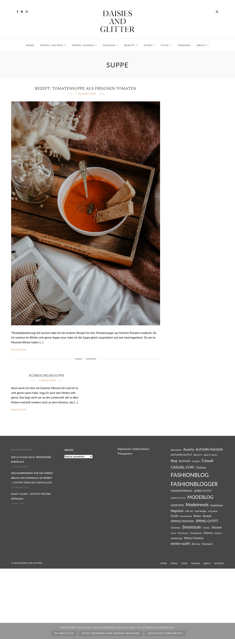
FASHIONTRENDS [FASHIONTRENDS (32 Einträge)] (181, 490)
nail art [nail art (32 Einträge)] (189, 511)
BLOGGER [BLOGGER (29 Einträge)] (184, 461)
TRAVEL (174, 563)
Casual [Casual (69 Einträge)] (207, 460)
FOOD (149, 45)
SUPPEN (91, 359)
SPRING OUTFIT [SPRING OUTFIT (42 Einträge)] (207, 521)
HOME (30, 45)
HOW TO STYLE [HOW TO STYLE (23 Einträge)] (178, 498)
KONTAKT (219, 563)
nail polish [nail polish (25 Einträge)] (212, 511)
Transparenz (124, 453)
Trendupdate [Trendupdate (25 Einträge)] (196, 533)
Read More (18, 349)
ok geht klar (64, 633)
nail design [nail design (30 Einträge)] (200, 511)
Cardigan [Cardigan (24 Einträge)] (196, 461)
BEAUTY (131, 45)
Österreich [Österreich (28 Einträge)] (207, 543)
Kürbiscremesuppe (47, 376)
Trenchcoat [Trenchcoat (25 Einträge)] (183, 533)
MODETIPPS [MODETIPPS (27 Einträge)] (177, 505)
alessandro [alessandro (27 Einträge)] (176, 449)
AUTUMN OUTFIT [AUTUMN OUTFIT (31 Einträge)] (181, 454)
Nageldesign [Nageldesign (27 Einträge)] (216, 505)
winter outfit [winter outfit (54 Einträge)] (180, 543)
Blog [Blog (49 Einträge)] (174, 461)
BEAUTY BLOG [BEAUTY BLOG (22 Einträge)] (210, 455)
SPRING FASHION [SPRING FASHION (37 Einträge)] (182, 521)
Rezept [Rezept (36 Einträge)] (207, 516)
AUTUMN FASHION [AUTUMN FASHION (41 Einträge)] (209, 449)
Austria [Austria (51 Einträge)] (188, 449)
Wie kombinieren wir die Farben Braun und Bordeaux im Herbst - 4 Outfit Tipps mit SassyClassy (32, 478)
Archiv (68, 449)
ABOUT (203, 45)
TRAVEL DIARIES (84, 45)
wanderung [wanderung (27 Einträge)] (176, 538)
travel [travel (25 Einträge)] (173, 533)
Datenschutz (140, 449)
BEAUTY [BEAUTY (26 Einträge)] (198, 454)
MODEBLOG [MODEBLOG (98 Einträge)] (200, 497)
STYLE (166, 45)
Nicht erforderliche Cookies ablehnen (110, 633)
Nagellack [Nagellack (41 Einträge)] (177, 511)
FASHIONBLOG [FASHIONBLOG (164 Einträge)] (190, 474)
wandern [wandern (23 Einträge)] (218, 533)
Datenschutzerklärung (165, 633)
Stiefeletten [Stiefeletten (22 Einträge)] (176, 527)
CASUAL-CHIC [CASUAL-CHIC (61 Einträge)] (183, 467)
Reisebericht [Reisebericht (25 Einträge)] (186, 516)
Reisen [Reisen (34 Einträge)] (197, 516)
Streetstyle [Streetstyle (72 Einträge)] (191, 527)
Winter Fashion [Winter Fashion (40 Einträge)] (194, 538)
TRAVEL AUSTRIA (53, 45)
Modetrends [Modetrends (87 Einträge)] (197, 504)
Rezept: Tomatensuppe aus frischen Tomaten (85, 88)
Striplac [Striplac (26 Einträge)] (206, 527)
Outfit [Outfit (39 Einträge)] (174, 516)
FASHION (110, 45)
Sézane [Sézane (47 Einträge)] (217, 527)
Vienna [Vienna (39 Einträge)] (208, 532)
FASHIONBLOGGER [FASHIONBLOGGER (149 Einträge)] (194, 484)
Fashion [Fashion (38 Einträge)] (201, 467)
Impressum (124, 449)
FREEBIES (184, 45)
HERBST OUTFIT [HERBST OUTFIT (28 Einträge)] (203, 490)
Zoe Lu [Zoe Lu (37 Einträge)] (196, 543)
